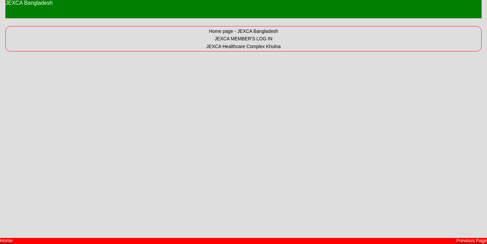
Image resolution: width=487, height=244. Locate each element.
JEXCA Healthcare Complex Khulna (243, 46)
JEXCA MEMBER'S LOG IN (244, 38)
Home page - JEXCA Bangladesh (243, 31)
